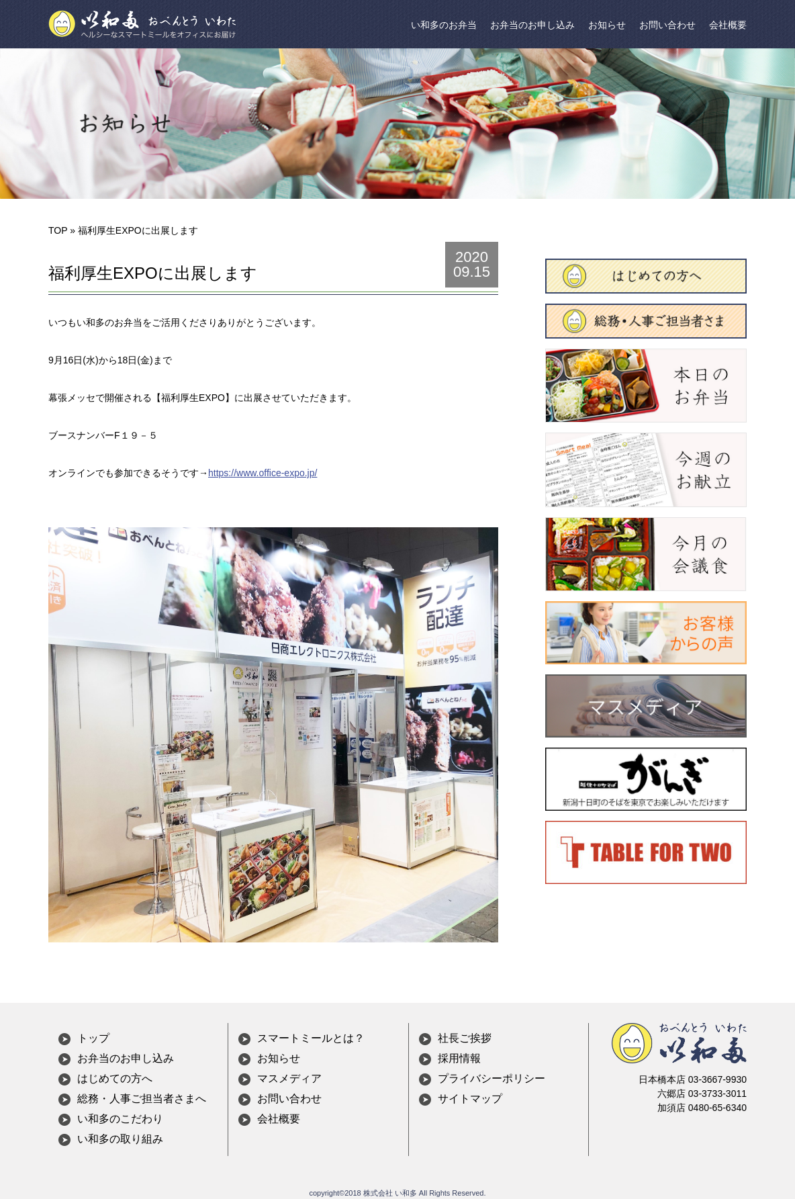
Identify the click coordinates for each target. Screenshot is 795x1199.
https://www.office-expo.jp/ (262, 473)
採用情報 (459, 1058)
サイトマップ (470, 1098)
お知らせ (607, 24)
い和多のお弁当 (444, 24)
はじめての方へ (114, 1078)
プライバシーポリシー (491, 1078)
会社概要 (728, 24)
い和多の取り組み (120, 1139)
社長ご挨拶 (465, 1038)
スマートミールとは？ (311, 1038)
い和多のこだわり (120, 1118)
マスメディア (289, 1078)
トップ (93, 1038)
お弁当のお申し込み (532, 24)
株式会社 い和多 (390, 1193)
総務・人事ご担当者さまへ (141, 1098)
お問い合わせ (667, 24)
